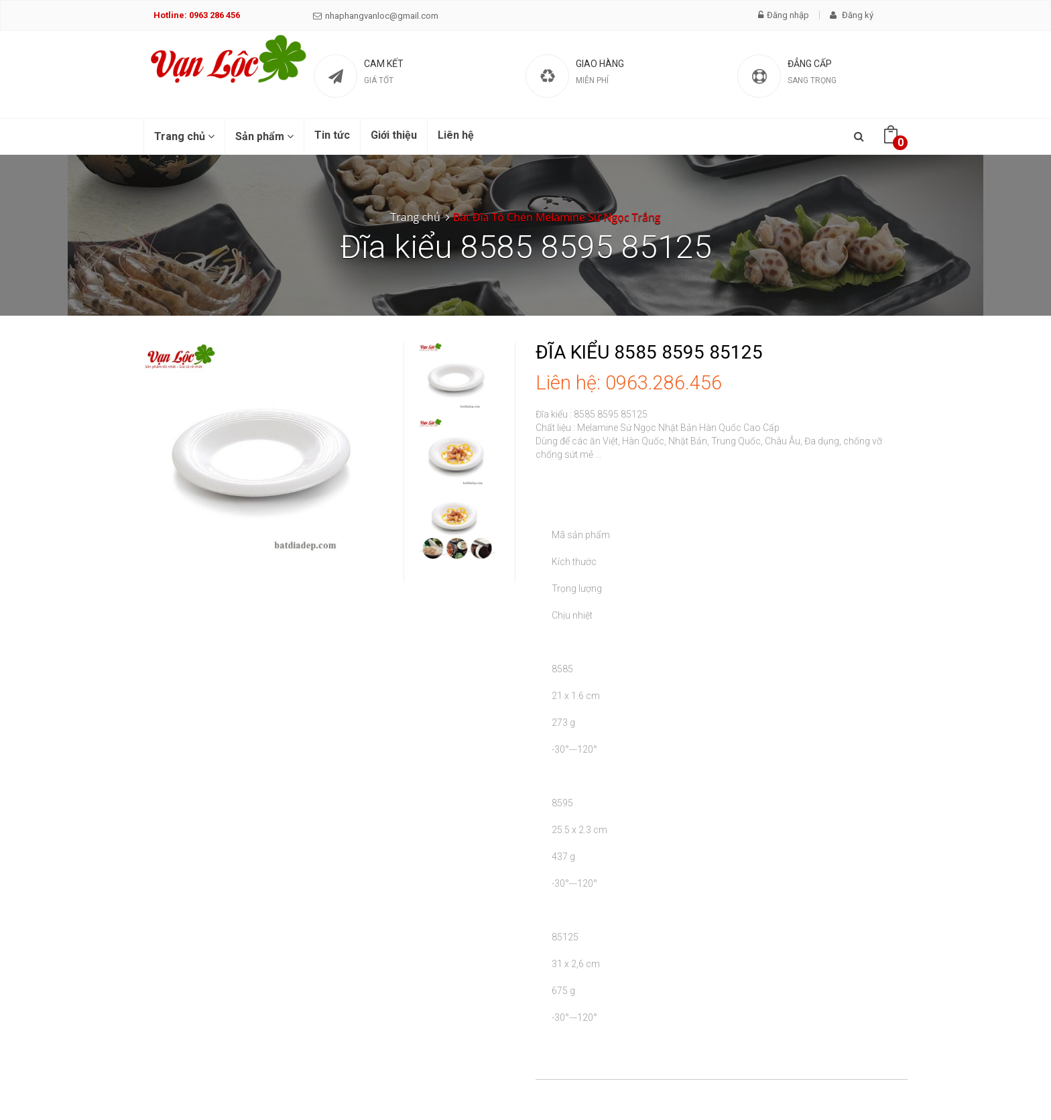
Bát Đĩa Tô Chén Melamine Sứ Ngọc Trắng (557, 217)
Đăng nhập (783, 15)
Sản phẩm (264, 136)
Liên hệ (456, 135)
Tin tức (332, 135)
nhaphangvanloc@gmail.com (375, 16)
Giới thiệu (394, 135)
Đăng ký (851, 15)
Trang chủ (184, 136)
